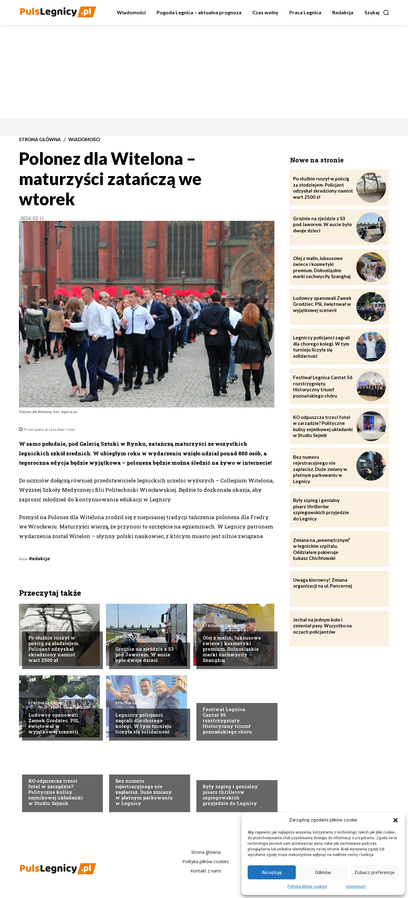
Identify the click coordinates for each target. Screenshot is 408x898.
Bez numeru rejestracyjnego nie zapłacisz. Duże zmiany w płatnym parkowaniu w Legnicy (144, 792)
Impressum (356, 886)
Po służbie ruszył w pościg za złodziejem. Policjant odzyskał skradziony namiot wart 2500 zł (54, 649)
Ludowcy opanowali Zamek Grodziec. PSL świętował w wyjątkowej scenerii (53, 723)
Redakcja (39, 558)
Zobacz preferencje (374, 872)
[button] (395, 820)
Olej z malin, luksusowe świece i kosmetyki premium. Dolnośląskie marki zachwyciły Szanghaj (232, 649)
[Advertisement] (204, 71)
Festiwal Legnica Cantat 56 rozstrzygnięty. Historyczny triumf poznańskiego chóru (227, 720)
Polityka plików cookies (307, 886)
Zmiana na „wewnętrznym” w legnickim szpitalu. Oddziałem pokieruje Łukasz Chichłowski (321, 549)
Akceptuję (272, 872)
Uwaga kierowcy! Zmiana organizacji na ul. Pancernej (322, 583)
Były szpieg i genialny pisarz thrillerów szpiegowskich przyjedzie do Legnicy (230, 794)
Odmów (323, 872)
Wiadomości (84, 139)
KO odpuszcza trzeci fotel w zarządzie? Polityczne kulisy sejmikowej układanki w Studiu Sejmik (55, 792)
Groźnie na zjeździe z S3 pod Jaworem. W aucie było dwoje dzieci (144, 654)
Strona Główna (40, 139)
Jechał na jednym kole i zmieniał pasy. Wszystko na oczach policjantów (322, 626)
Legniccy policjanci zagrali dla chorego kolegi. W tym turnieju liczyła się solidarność (143, 723)
